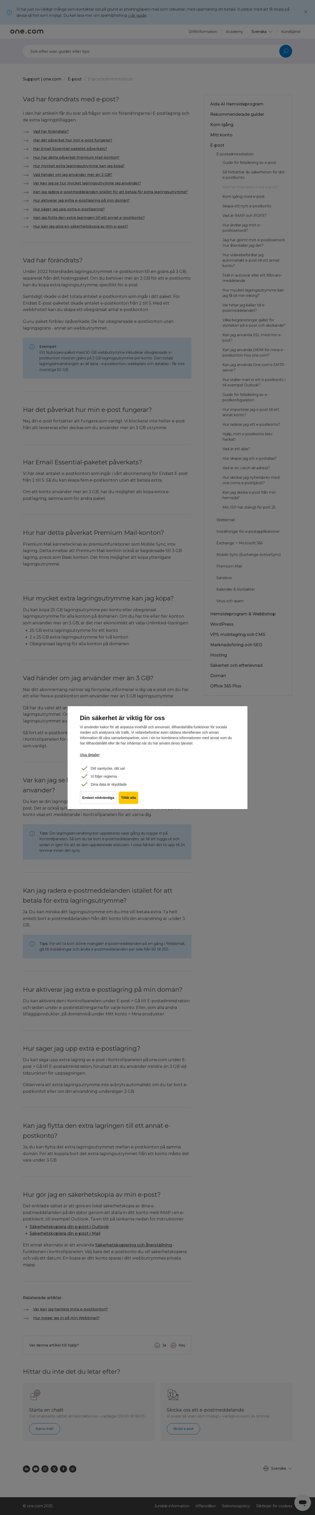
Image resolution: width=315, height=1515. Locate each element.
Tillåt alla (130, 800)
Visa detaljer (90, 755)
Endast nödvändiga (98, 800)
